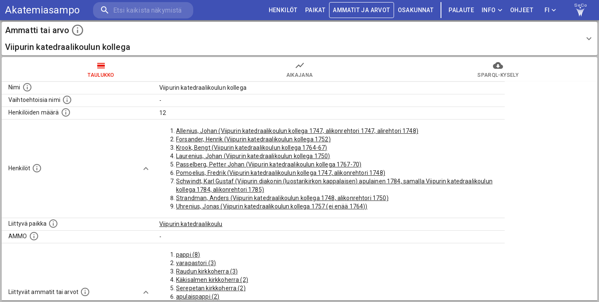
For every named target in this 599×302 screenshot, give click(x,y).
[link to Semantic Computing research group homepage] (580, 10)
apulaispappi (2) (197, 296)
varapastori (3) (196, 263)
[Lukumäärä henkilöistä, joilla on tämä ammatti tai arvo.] (66, 112)
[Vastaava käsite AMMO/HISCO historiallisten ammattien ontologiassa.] (34, 236)
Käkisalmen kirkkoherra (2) (212, 279)
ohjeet (522, 10)
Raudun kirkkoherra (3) (207, 271)
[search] (142, 10)
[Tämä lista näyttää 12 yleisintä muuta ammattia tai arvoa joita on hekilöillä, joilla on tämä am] (85, 292)
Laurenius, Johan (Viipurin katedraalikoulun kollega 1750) (253, 156)
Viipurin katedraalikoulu (191, 224)
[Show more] (146, 168)
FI (550, 10)
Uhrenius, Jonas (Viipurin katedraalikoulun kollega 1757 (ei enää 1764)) (272, 206)
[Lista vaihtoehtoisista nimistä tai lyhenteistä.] (67, 100)
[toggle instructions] (77, 30)
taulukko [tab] (101, 69)
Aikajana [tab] (299, 69)
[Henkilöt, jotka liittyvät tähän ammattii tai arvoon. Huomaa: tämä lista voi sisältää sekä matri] (37, 168)
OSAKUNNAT (415, 10)
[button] (299, 38)
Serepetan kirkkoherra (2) (211, 288)
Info (492, 10)
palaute (461, 10)
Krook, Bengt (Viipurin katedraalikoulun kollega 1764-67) (251, 147)
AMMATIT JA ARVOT (361, 10)
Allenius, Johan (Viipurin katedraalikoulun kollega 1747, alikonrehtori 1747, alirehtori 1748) (297, 131)
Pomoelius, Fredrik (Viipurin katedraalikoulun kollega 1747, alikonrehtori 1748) (280, 172)
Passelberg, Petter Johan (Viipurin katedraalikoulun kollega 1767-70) (268, 164)
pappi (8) (188, 254)
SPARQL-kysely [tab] (498, 69)
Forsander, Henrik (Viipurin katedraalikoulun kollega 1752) (253, 139)
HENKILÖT (283, 10)
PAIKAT (315, 10)
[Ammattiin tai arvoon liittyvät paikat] (53, 223)
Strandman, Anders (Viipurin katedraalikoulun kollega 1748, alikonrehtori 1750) (282, 198)
